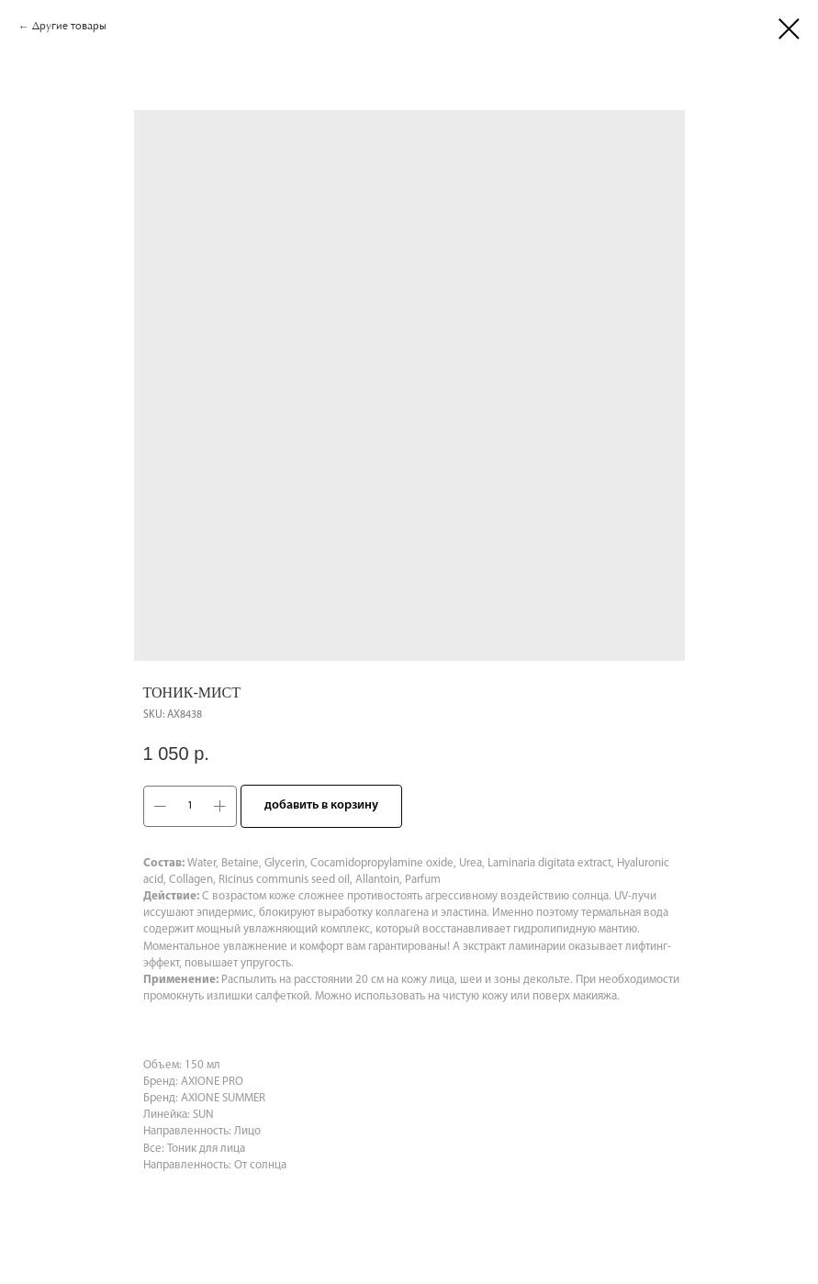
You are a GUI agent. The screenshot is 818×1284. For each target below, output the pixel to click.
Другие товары (69, 26)
